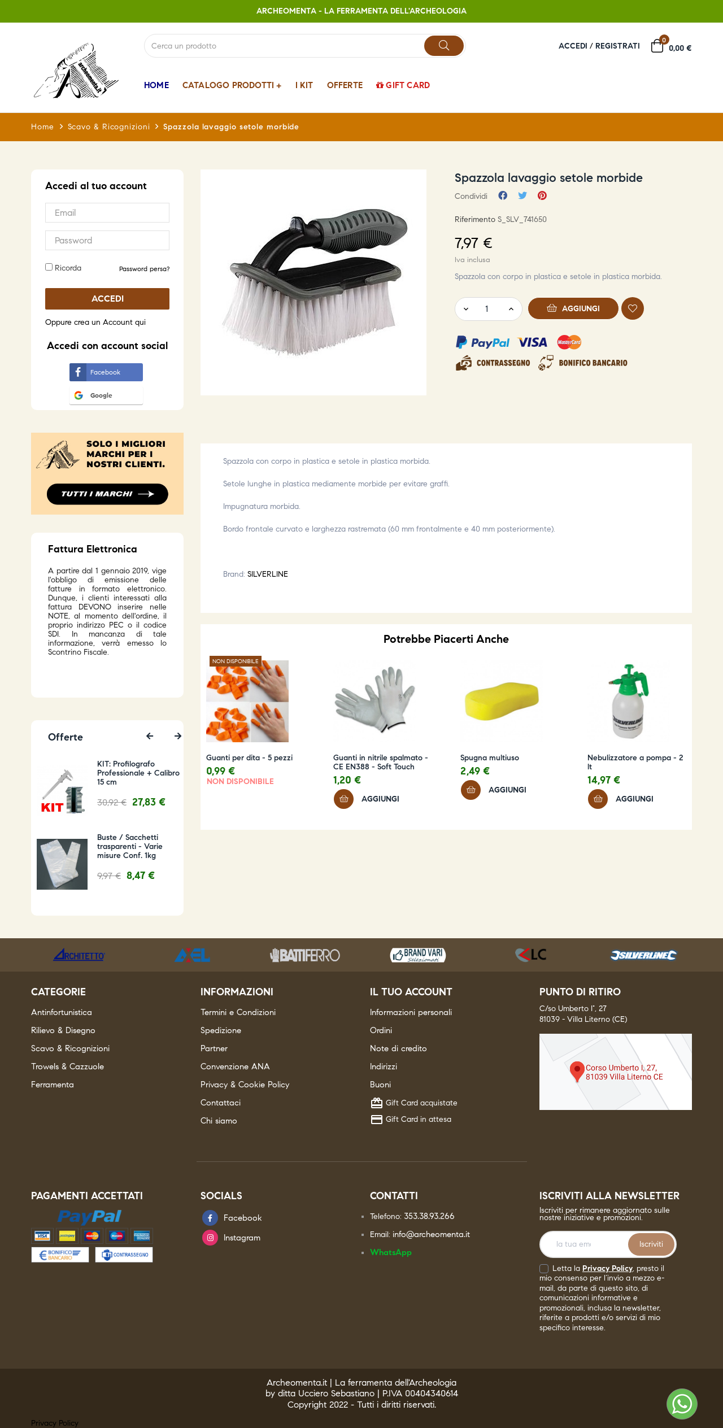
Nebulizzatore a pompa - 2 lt (635, 763)
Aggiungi (573, 308)
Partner (214, 1048)
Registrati (617, 46)
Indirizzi (383, 1066)
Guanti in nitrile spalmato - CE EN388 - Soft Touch (380, 763)
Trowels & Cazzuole (67, 1066)
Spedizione (221, 1030)
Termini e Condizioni (238, 1012)
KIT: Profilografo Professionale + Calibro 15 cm (140, 773)
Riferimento (475, 219)
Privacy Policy (607, 1268)
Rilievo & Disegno (63, 1030)
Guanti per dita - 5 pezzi (249, 758)
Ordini (381, 1030)
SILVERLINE (267, 574)
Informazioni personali (411, 1012)
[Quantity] (486, 309)
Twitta (522, 196)
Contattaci (221, 1103)
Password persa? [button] (144, 268)
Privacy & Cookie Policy (245, 1084)
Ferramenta (52, 1084)
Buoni (380, 1084)
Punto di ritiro (580, 992)
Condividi (502, 196)
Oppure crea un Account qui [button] (95, 322)
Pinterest (542, 196)
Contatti (394, 1196)
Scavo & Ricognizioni (70, 1048)
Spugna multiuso (489, 758)
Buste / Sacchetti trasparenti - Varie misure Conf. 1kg (131, 846)
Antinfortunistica (61, 1012)
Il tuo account (411, 992)
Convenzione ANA (235, 1066)
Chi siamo (219, 1121)
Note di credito (398, 1048)
